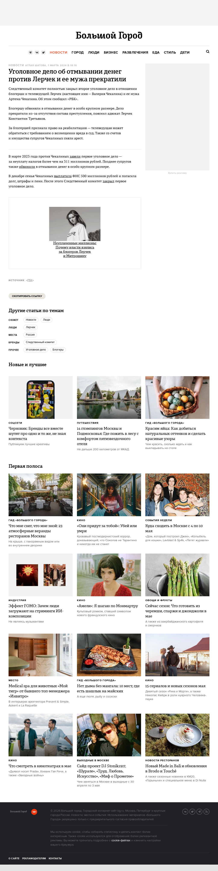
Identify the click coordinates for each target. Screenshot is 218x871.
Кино (81, 520)
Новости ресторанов (162, 760)
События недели (158, 520)
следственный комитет (40, 342)
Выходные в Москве (93, 760)
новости (31, 320)
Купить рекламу (177, 173)
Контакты (55, 858)
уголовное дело (36, 349)
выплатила (63, 176)
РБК (29, 280)
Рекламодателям (34, 858)
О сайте (14, 858)
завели (75, 156)
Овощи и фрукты (158, 600)
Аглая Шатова (35, 65)
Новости (16, 65)
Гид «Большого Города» (164, 423)
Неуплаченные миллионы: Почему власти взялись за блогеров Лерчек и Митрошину (74, 249)
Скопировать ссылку (27, 296)
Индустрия (17, 600)
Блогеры (58, 349)
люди (46, 320)
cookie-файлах (120, 840)
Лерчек (30, 327)
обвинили (27, 166)
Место (13, 680)
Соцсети (15, 423)
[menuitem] (59, 52)
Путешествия (88, 423)
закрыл (108, 181)
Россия (30, 334)
